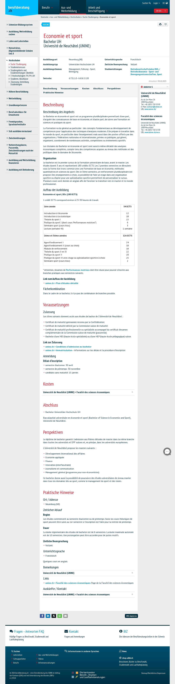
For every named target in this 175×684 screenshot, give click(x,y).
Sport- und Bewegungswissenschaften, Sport (146, 72)
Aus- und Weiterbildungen (48, 655)
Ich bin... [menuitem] (161, 10)
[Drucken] (160, 24)
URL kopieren (131, 616)
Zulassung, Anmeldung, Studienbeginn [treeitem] (19, 83)
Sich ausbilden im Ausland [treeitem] (20, 131)
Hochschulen (75, 17)
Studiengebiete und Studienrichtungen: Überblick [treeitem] (21, 71)
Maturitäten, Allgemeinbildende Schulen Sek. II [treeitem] (21, 50)
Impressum (161, 673)
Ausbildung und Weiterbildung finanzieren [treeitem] (22, 161)
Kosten (85, 88)
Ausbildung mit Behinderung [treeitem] (21, 169)
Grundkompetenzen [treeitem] (18, 105)
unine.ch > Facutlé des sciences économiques (68, 582)
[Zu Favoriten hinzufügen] (165, 24)
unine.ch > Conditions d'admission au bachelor (68, 346)
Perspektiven (114, 88)
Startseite (44, 17)
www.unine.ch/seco (152, 132)
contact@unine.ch (154, 107)
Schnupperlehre (19, 658)
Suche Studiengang (90, 17)
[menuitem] (49, 7)
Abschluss (98, 88)
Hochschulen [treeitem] (14, 60)
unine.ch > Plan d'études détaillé (61, 283)
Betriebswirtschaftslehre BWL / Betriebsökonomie (145, 70)
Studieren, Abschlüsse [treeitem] (19, 78)
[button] (42, 616)
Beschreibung (50, 88)
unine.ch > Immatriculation (58, 350)
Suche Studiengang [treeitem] (18, 64)
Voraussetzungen (69, 88)
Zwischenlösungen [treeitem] (17, 138)
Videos (41, 658)
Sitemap (144, 673)
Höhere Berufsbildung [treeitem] (18, 91)
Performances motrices (78, 269)
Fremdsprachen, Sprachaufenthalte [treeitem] (17, 123)
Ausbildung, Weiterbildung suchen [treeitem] (20, 33)
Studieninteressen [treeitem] (17, 67)
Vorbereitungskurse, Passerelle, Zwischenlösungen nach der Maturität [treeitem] (21, 149)
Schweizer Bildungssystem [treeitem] (21, 24)
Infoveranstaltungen (46, 662)
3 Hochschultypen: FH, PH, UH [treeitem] (22, 75)
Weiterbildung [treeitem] (15, 98)
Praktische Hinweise (53, 92)
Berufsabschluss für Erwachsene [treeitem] (18, 113)
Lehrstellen (17, 655)
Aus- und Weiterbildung (59, 17)
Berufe (16, 662)
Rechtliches (152, 673)
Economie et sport (108, 17)
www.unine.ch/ (150, 109)
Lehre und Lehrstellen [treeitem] (19, 41)
